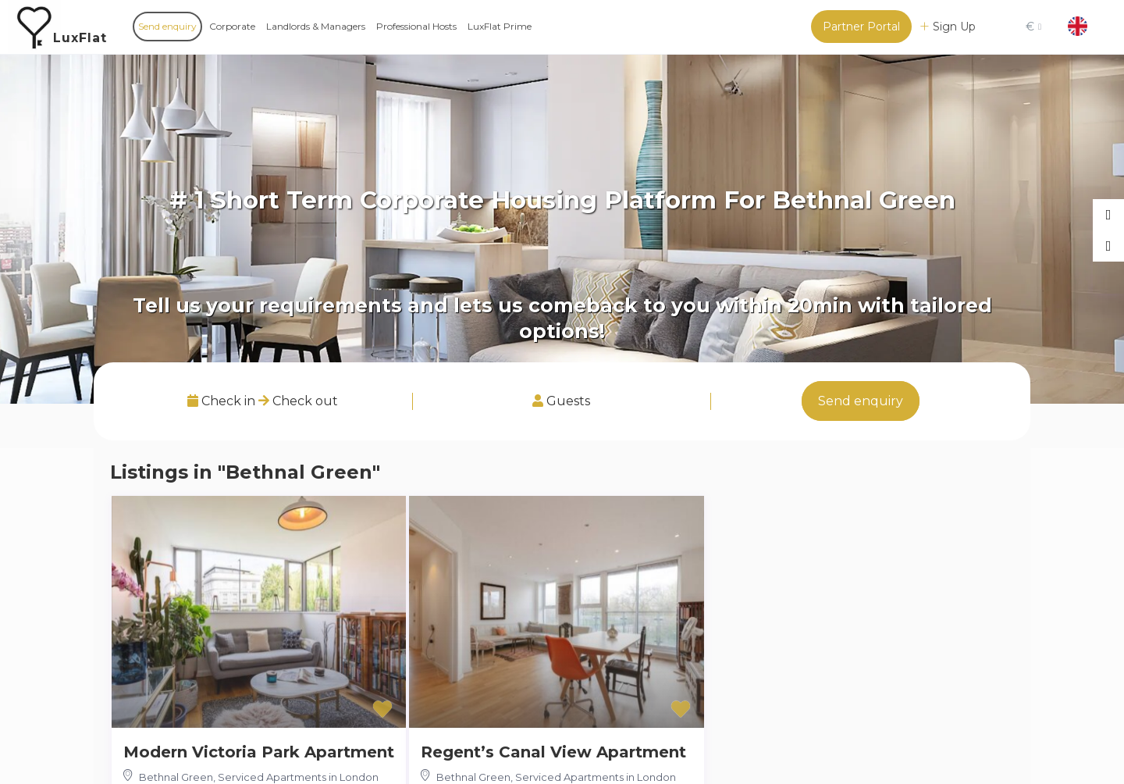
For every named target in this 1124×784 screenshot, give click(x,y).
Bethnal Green (176, 777)
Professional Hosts (416, 26)
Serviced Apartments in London (298, 777)
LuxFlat (80, 37)
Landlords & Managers (315, 26)
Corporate (232, 26)
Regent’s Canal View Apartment (553, 752)
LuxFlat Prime (500, 26)
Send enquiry (167, 26)
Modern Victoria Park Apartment (258, 752)
